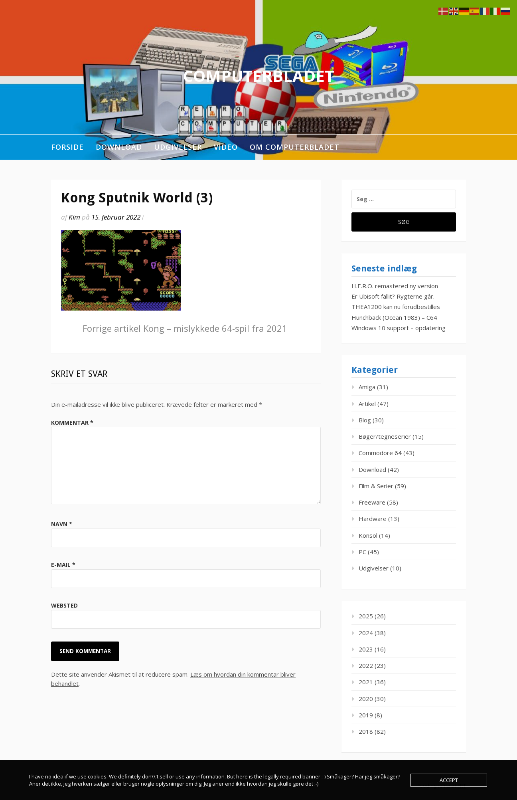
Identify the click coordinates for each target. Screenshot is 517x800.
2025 (366, 616)
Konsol (368, 535)
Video (226, 147)
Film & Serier (376, 486)
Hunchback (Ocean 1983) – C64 (394, 317)
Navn (61, 524)
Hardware (373, 519)
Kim (74, 217)
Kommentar (72, 422)
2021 (366, 682)
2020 (366, 699)
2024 (366, 633)
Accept (449, 780)
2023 (366, 649)
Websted (64, 605)
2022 (366, 665)
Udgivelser (178, 147)
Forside (67, 147)
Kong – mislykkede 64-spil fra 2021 (185, 328)
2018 (366, 731)
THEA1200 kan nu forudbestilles (395, 307)
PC (362, 552)
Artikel (367, 404)
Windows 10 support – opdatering (398, 328)
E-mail (63, 564)
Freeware (372, 502)
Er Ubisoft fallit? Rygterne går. (392, 296)
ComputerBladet (258, 76)
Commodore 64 (380, 453)
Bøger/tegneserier (385, 436)
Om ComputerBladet (294, 147)
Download (119, 147)
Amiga (367, 387)
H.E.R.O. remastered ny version (394, 286)
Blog (365, 420)
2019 (366, 715)
